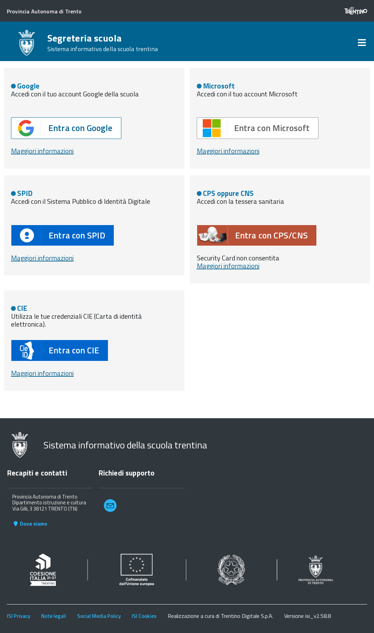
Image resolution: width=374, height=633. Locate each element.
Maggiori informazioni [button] (42, 150)
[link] (362, 42)
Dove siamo (29, 524)
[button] (66, 128)
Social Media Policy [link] (99, 616)
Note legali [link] (53, 616)
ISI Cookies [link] (144, 616)
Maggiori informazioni (42, 258)
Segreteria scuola (102, 42)
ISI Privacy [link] (18, 616)
